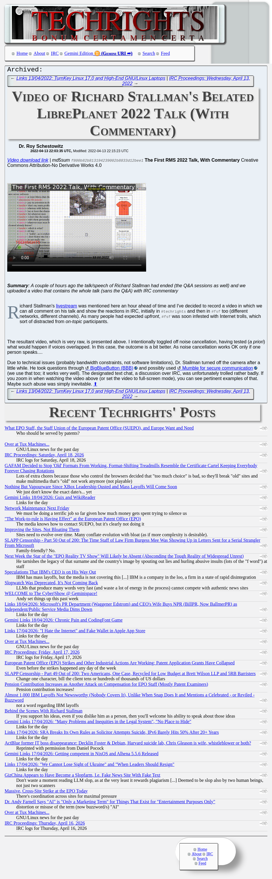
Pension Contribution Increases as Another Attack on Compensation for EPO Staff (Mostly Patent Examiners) (106, 685)
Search (149, 53)
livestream (66, 307)
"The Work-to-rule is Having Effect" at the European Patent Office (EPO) (73, 520)
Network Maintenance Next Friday (37, 509)
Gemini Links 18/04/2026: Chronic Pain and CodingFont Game (64, 621)
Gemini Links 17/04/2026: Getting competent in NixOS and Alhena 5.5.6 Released (81, 755)
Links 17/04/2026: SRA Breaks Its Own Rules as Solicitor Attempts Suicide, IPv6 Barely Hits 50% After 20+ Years (112, 733)
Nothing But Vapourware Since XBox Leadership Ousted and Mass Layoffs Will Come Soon (91, 488)
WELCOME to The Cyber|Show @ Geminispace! (51, 594)
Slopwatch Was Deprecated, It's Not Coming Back (51, 584)
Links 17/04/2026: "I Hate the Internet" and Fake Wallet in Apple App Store (75, 632)
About (39, 53)
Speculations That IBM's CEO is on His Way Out (50, 573)
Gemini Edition (79, 53)
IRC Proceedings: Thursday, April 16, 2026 (45, 824)
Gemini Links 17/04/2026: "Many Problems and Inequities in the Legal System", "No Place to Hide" (98, 722)
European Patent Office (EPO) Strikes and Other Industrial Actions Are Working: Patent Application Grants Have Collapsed (120, 664)
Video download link (27, 161)
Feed (165, 53)
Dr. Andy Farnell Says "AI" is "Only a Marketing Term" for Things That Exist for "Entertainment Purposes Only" (110, 803)
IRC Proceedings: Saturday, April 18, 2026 (44, 456)
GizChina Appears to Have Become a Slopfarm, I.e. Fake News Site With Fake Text (82, 776)
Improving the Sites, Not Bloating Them (42, 530)
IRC (55, 53)
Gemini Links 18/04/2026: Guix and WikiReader (50, 498)
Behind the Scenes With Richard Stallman (43, 712)
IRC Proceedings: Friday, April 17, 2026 (42, 653)
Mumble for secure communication (217, 369)
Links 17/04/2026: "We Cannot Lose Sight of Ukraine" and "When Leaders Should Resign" (89, 765)
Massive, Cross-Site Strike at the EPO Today (46, 792)
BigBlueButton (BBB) (111, 369)
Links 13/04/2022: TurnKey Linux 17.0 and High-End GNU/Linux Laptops (91, 79)
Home (22, 53)
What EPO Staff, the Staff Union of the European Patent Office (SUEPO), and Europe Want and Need (99, 429)
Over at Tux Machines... (27, 445)
